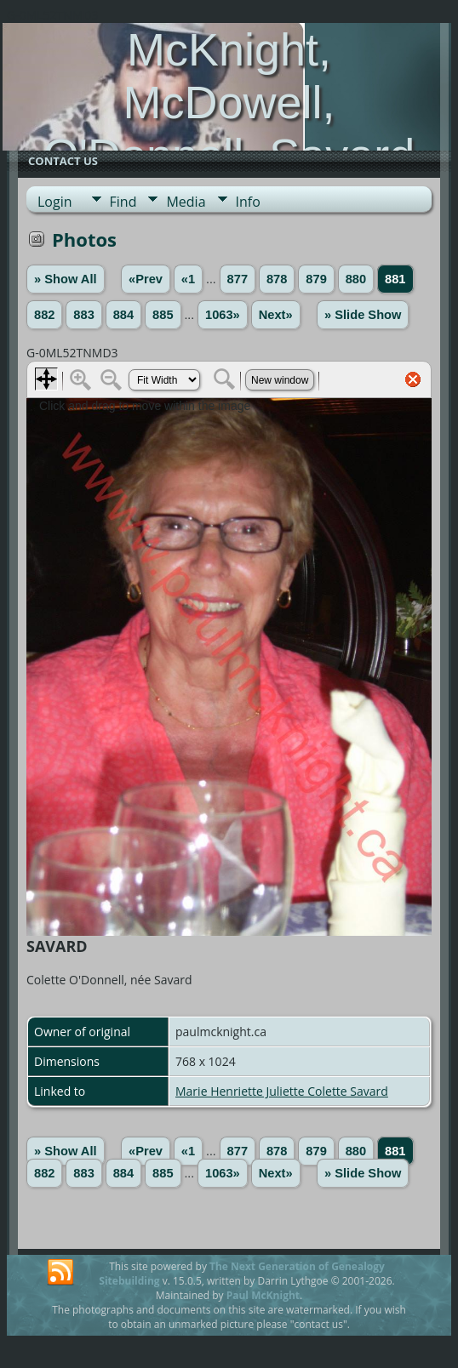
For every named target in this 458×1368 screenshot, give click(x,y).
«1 (188, 279)
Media (185, 201)
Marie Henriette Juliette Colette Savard (281, 1091)
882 (44, 315)
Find (123, 201)
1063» (222, 315)
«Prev (146, 279)
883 (83, 315)
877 (237, 279)
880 (356, 279)
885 (162, 315)
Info (248, 201)
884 (123, 315)
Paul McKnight (263, 1295)
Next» (276, 315)
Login (54, 201)
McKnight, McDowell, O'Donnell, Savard (229, 102)
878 (276, 279)
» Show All (65, 279)
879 (316, 279)
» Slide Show (362, 315)
